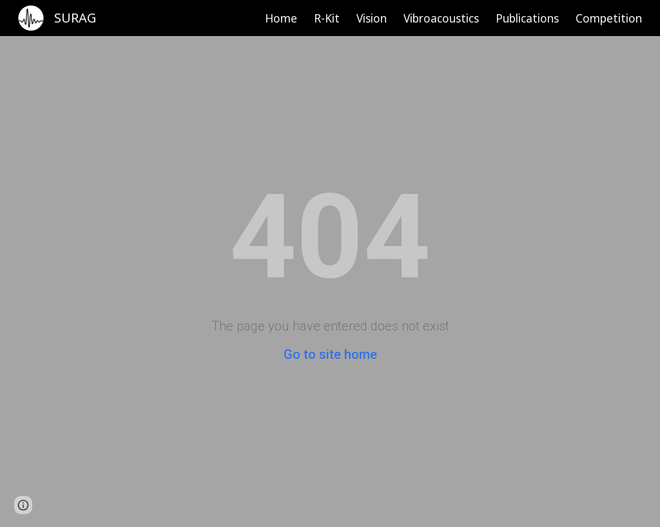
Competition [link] (609, 18)
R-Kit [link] (327, 18)
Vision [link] (371, 18)
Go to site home (330, 354)
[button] (23, 505)
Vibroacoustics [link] (441, 18)
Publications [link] (527, 18)
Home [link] (281, 18)
